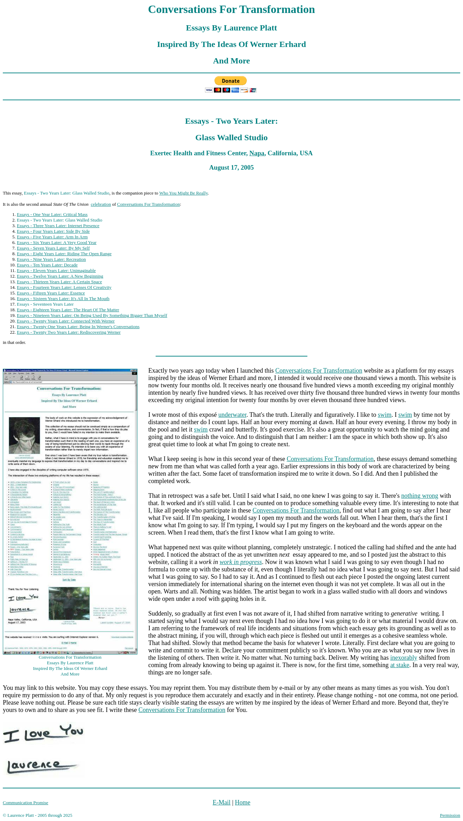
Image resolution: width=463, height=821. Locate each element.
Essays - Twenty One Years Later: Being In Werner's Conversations (78, 326)
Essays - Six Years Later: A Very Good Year (56, 242)
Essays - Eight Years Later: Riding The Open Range (64, 253)
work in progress (240, 561)
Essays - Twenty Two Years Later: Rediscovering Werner (69, 332)
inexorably (403, 657)
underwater (232, 414)
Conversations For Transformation (148, 204)
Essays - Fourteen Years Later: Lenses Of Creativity (64, 287)
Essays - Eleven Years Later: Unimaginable (56, 270)
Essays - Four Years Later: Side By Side (53, 231)
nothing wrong (419, 495)
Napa (257, 153)
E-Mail (222, 802)
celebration (101, 204)
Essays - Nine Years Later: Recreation (51, 259)
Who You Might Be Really (183, 193)
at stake (399, 665)
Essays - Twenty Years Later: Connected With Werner (66, 321)
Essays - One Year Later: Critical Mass (52, 214)
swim (384, 414)
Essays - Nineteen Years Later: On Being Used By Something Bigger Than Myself (92, 315)
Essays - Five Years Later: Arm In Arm (52, 236)
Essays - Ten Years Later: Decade (47, 264)
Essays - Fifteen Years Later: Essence (51, 293)
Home (242, 802)
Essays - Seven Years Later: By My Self (53, 248)
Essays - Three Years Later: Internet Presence (58, 225)
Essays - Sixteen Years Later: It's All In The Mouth (63, 298)
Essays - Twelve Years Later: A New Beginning (60, 276)
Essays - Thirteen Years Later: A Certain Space (59, 281)
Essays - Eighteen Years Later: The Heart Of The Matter (68, 309)
